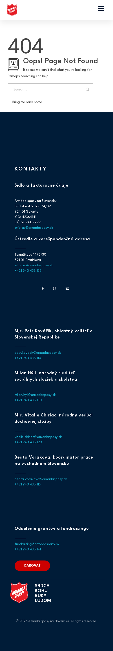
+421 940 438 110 (28, 358)
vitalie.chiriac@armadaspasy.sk (38, 437)
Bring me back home (25, 102)
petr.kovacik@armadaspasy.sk (38, 353)
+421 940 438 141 (28, 549)
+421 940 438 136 (28, 271)
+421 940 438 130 (28, 400)
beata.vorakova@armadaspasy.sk (41, 479)
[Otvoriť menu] (100, 9)
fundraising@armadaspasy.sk (37, 544)
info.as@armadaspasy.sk (34, 228)
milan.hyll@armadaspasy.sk (35, 395)
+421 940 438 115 (28, 484)
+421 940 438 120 (28, 442)
